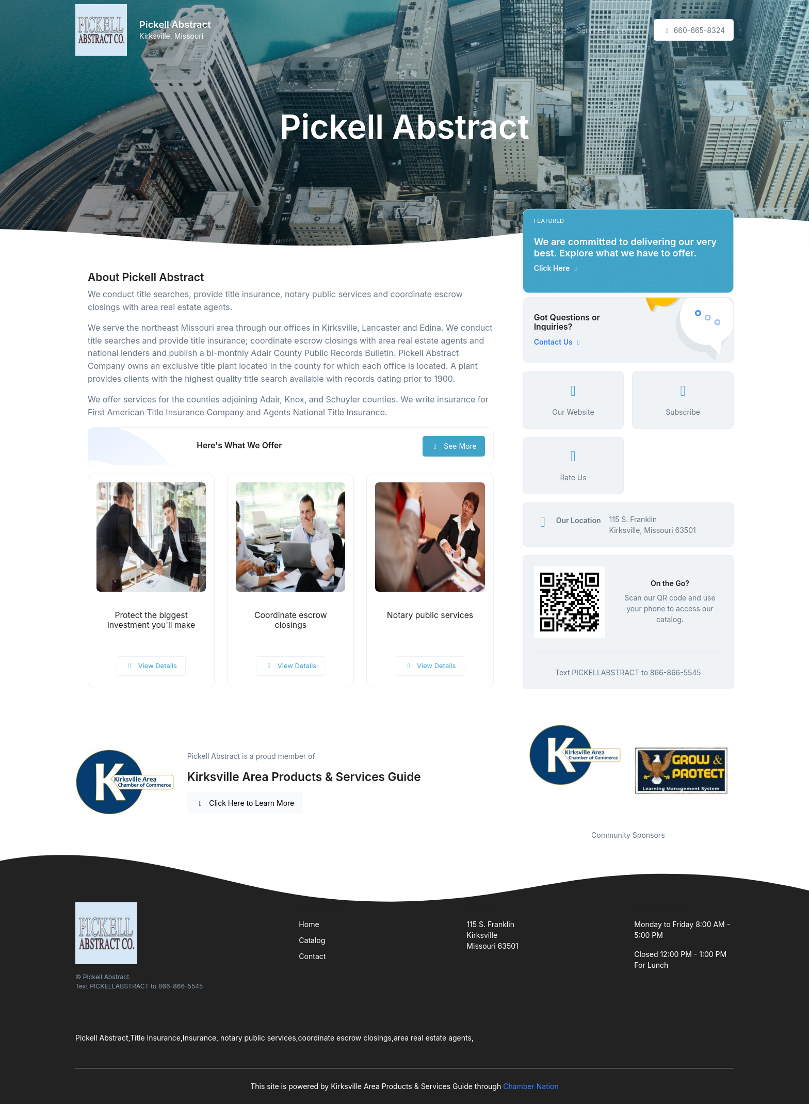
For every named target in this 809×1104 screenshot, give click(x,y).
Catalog (312, 940)
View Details (151, 665)
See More (454, 446)
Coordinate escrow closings (290, 620)
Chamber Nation (531, 1086)
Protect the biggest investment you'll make (151, 620)
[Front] (103, 30)
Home (556, 30)
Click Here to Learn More (245, 803)
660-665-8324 (693, 30)
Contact (630, 30)
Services (591, 30)
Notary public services (430, 615)
